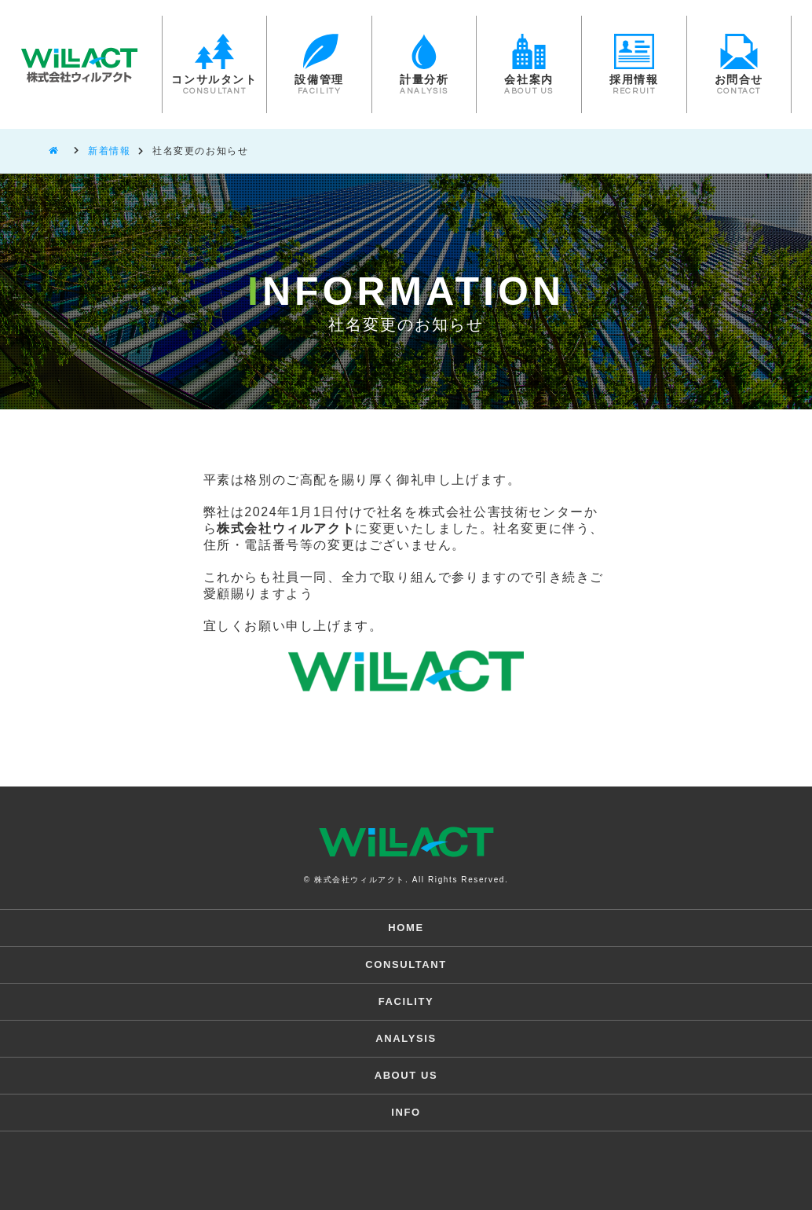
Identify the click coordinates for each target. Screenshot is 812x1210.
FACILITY (406, 1001)
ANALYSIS (405, 1038)
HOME (405, 927)
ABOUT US (406, 1075)
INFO (405, 1112)
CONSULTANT (406, 964)
